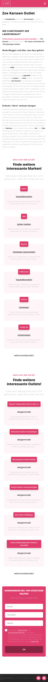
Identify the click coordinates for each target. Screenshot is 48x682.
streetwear (18, 252)
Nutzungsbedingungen (16, 632)
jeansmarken (29, 252)
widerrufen (35, 641)
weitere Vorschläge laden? (24, 355)
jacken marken (24, 224)
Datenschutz (22, 630)
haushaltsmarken (24, 196)
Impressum (19, 678)
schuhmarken (24, 335)
